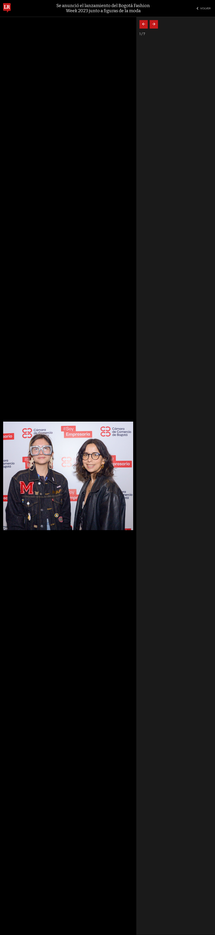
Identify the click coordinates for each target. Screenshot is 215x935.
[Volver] (143, 24)
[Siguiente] (154, 24)
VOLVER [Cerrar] (204, 8)
